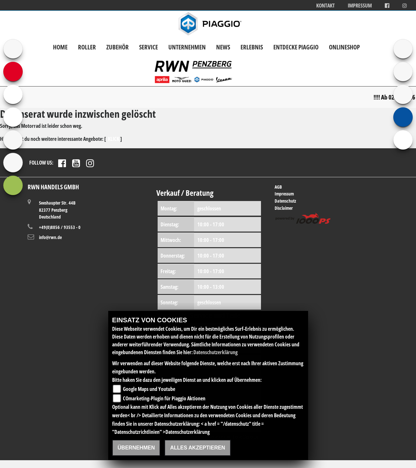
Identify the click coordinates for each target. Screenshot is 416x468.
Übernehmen (136, 447)
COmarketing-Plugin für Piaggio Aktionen (164, 398)
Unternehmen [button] (187, 47)
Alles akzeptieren (197, 447)
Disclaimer (284, 208)
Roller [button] (87, 47)
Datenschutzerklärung (215, 352)
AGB (278, 187)
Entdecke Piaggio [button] (295, 47)
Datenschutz (285, 201)
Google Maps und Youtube (149, 389)
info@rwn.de (50, 237)
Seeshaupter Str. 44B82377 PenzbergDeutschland (57, 209)
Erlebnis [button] (251, 47)
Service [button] (148, 47)
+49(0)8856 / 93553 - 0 (60, 227)
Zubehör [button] (117, 47)
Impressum (360, 6)
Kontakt (325, 6)
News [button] (223, 47)
